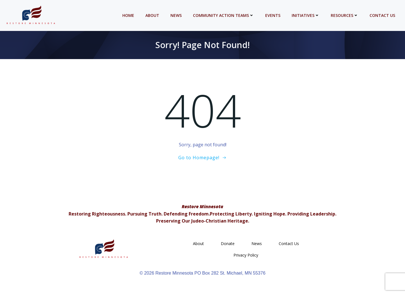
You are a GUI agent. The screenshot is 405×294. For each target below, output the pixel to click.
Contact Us (382, 15)
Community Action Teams (223, 15)
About (152, 15)
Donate (228, 243)
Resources (344, 15)
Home (128, 15)
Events (272, 15)
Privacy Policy (245, 255)
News (176, 15)
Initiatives (306, 15)
